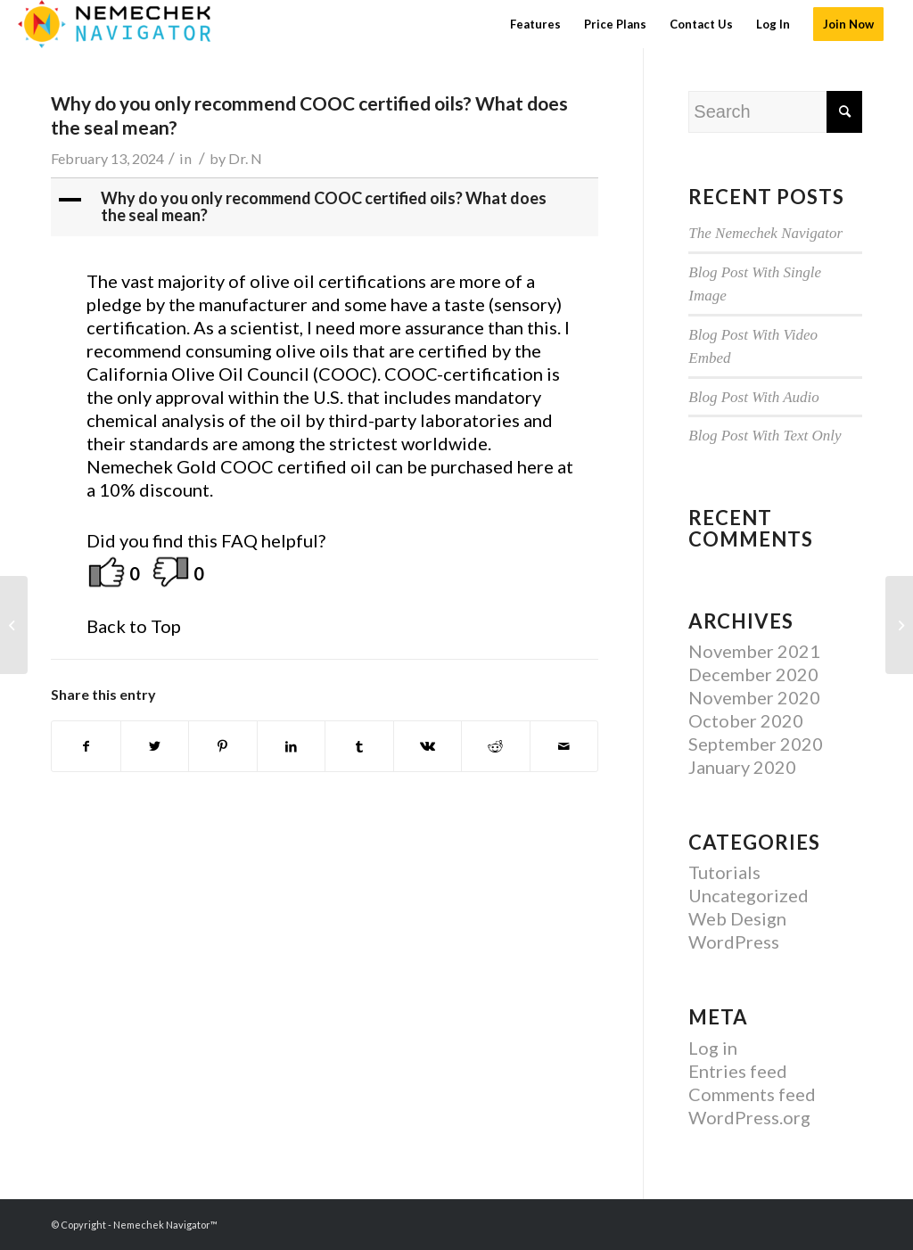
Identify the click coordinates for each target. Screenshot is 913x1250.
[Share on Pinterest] (223, 746)
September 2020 (755, 743)
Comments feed (752, 1094)
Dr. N (245, 158)
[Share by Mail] (564, 746)
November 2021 (754, 651)
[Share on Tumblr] (359, 746)
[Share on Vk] (428, 746)
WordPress (733, 941)
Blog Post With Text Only (764, 435)
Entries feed (737, 1070)
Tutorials (724, 872)
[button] (326, 207)
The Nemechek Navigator (765, 233)
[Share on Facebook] (86, 746)
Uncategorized (748, 895)
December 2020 (753, 674)
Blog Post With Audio (753, 397)
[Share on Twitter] (155, 746)
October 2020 (745, 720)
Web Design (737, 918)
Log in (712, 1047)
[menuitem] (535, 24)
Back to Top (133, 626)
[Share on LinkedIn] (291, 746)
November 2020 (754, 697)
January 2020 (742, 766)
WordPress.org (749, 1117)
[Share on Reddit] (496, 746)
